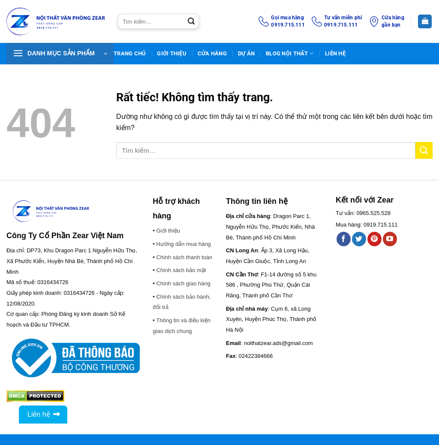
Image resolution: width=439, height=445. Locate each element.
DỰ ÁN (246, 53)
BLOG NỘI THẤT (290, 53)
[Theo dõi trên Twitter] (359, 239)
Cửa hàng (212, 53)
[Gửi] (191, 21)
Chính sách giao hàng (183, 283)
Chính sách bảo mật (181, 270)
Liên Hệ (335, 53)
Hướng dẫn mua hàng (183, 244)
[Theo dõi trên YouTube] (390, 239)
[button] (60, 53)
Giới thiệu (171, 53)
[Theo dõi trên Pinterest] (374, 239)
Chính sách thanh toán (184, 257)
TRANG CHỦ (130, 53)
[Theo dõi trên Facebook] (344, 239)
